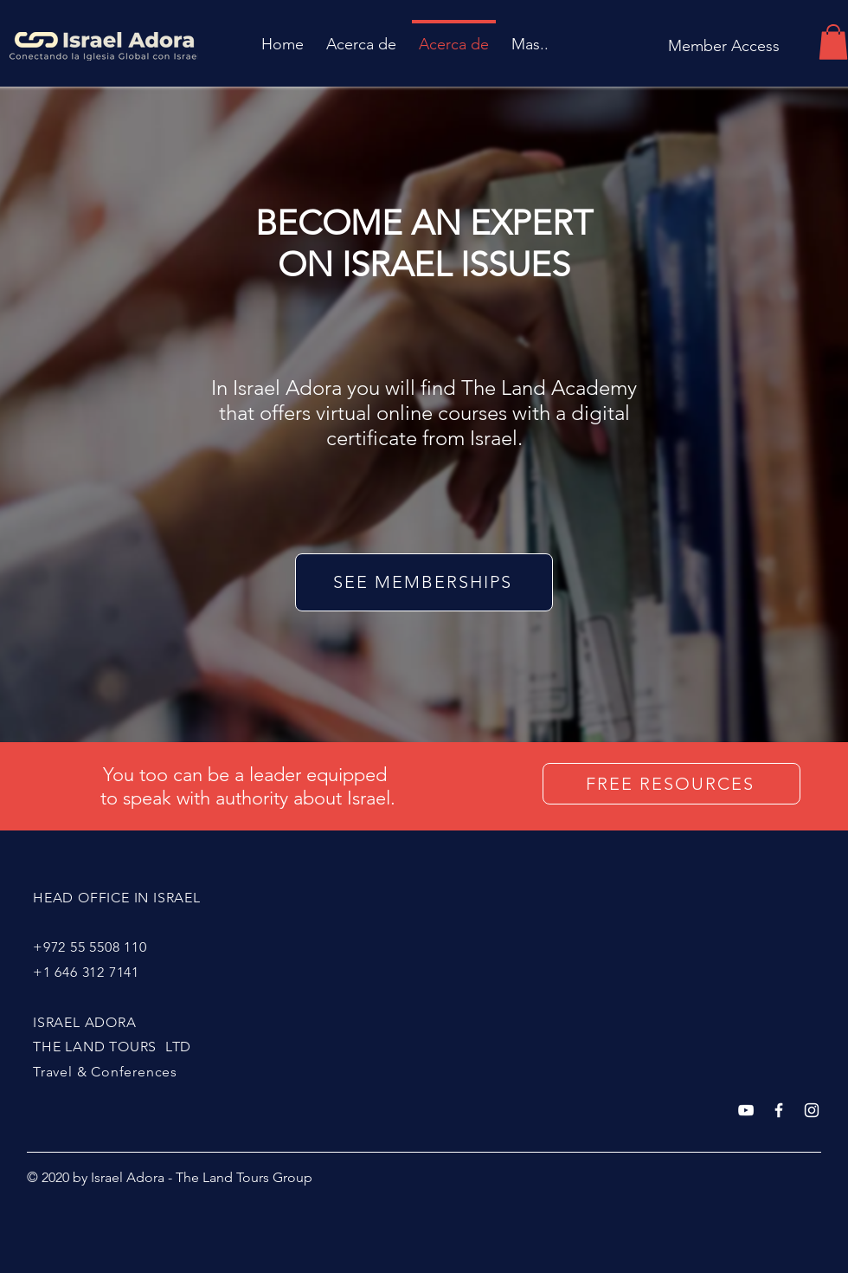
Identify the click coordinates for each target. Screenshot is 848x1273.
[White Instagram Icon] (811, 1110)
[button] (833, 42)
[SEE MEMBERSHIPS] (424, 582)
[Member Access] (724, 46)
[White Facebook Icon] (778, 1110)
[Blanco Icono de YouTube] (745, 1110)
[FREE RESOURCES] (671, 784)
